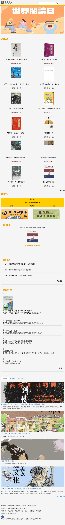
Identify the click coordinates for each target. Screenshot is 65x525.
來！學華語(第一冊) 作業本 (11, 321)
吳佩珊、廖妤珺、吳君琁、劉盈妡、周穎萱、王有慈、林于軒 (22, 353)
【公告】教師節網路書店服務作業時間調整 (17, 270)
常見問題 (10, 511)
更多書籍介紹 (61, 496)
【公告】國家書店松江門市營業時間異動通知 (17, 275)
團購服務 (32, 199)
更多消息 (59, 281)
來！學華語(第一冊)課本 (11, 331)
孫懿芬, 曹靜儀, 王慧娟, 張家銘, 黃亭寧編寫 (17, 323)
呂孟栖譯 (6, 363)
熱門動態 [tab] (20, 378)
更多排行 (60, 368)
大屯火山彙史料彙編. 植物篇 (12, 361)
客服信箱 (39, 511)
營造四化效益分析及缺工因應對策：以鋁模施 (17, 341)
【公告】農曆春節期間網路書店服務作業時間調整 (19, 264)
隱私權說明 (25, 511)
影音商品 (53, 206)
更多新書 (62, 190)
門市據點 (32, 511)
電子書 (32, 206)
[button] (6, 20)
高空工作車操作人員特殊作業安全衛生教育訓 (17, 311)
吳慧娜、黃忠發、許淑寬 (11, 343)
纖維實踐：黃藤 (8, 351)
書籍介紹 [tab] (5, 378)
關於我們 (3, 511)
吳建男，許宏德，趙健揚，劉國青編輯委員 (17, 313)
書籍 (11, 206)
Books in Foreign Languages (32, 202)
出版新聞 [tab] (12, 378)
